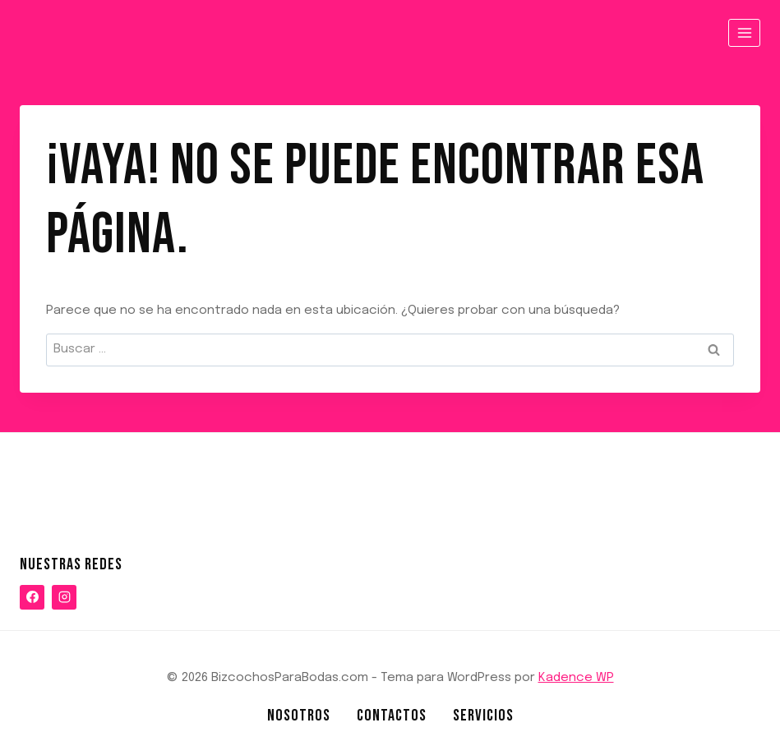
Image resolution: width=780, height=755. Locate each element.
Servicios (483, 715)
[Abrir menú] (744, 32)
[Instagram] (64, 597)
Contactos (392, 715)
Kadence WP (576, 677)
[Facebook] (32, 597)
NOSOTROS (298, 715)
